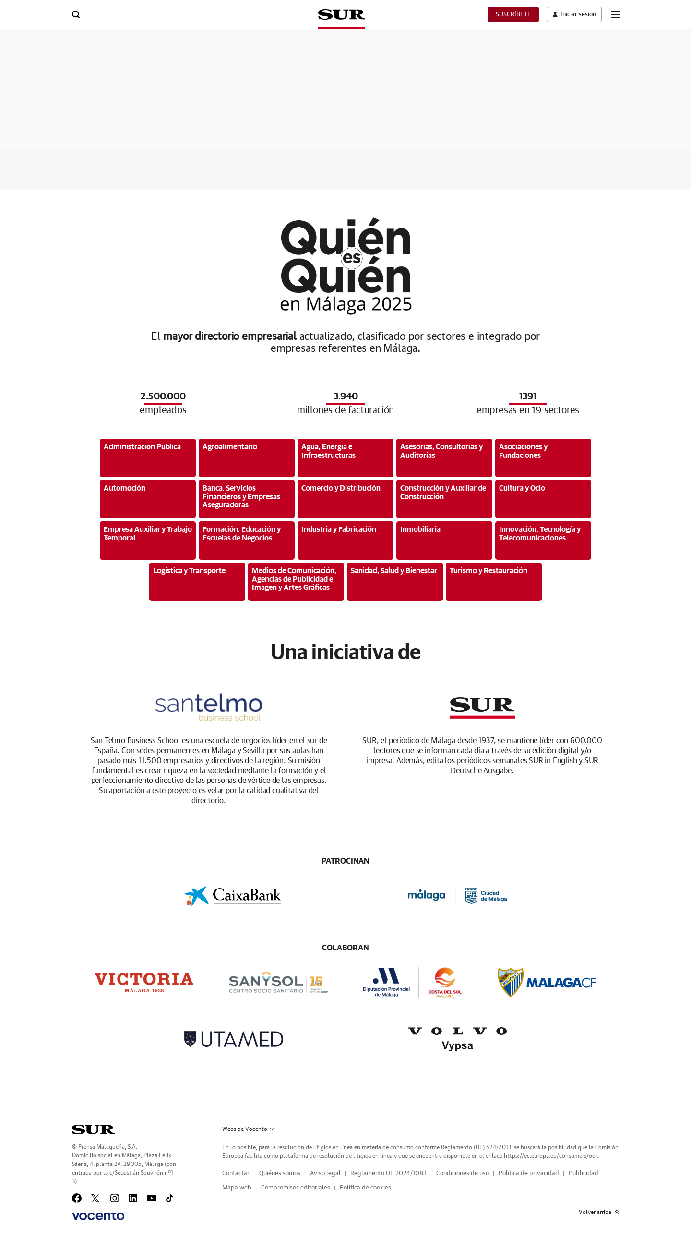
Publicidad (583, 1173)
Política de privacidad (529, 1173)
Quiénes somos (279, 1173)
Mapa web (236, 1188)
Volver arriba (599, 1212)
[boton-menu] (615, 14)
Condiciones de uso (462, 1173)
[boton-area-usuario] (572, 14)
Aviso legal (325, 1173)
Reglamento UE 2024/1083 (388, 1173)
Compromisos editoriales (295, 1188)
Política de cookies (365, 1188)
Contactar (236, 1173)
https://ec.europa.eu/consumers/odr (550, 1156)
